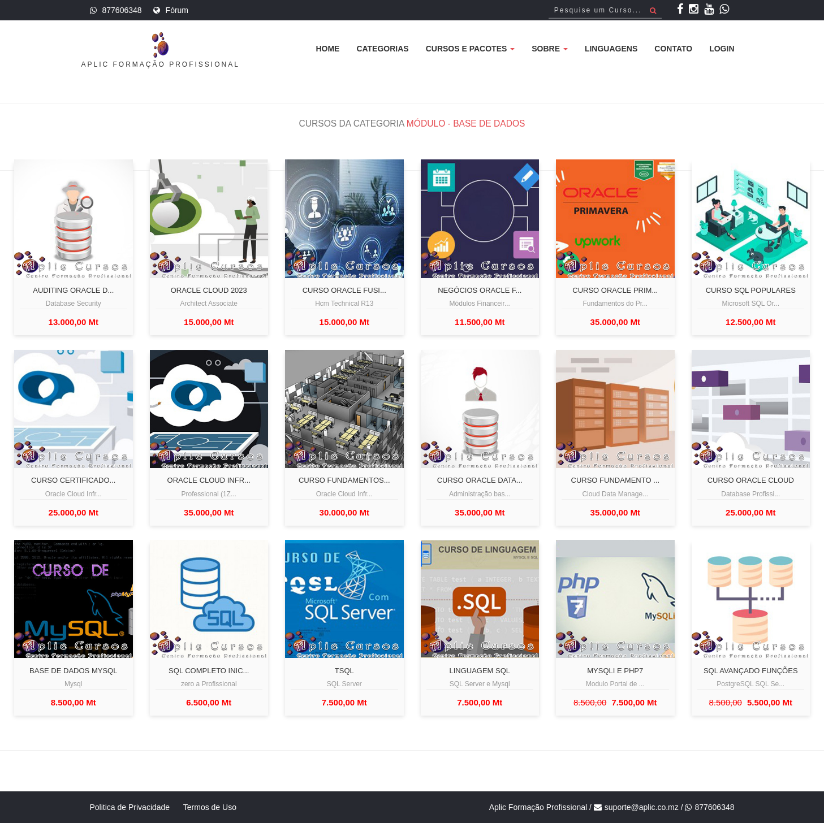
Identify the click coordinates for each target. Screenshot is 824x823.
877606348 (122, 10)
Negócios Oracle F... (479, 290)
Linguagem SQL (479, 671)
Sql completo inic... (209, 671)
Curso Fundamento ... (615, 480)
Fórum (177, 10)
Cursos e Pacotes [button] (470, 48)
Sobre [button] (550, 48)
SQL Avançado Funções (751, 671)
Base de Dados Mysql (73, 671)
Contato (673, 48)
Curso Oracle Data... (480, 480)
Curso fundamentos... (344, 480)
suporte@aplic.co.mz (642, 807)
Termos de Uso (209, 807)
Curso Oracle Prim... (615, 290)
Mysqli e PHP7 (615, 671)
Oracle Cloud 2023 (209, 290)
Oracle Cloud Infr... (209, 480)
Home (327, 48)
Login (721, 48)
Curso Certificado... (73, 480)
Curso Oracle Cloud (750, 480)
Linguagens (611, 48)
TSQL (344, 671)
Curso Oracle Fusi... (344, 290)
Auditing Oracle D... (73, 290)
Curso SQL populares (751, 290)
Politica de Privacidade (130, 807)
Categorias (382, 48)
